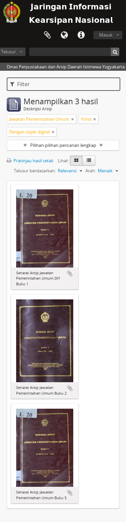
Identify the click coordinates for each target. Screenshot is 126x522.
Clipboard (47, 35)
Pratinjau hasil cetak (30, 161)
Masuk (106, 35)
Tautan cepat (81, 35)
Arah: (90, 171)
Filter (20, 84)
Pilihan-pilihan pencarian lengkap (63, 145)
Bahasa (64, 35)
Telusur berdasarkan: (35, 171)
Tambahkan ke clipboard (70, 273)
